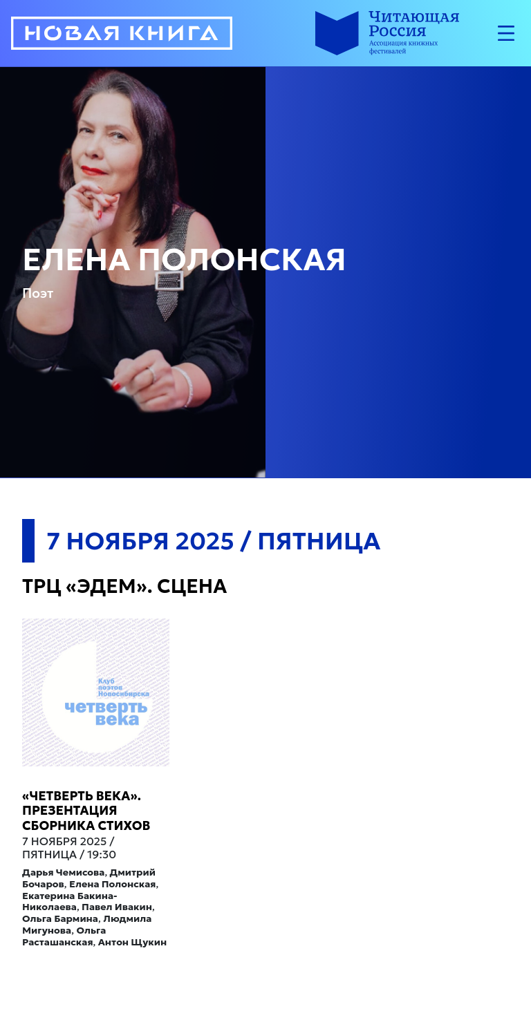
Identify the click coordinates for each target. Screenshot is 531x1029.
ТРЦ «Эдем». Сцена (124, 586)
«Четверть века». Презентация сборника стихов (86, 810)
